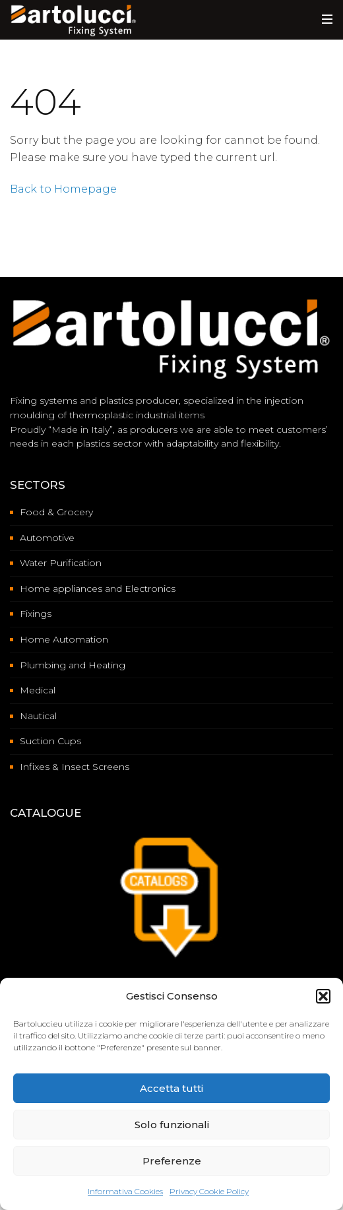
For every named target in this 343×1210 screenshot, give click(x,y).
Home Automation (64, 639)
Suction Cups (50, 741)
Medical (37, 690)
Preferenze (171, 1161)
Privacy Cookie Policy (209, 1191)
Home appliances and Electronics (97, 588)
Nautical (38, 716)
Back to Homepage (63, 189)
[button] (323, 996)
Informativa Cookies (125, 1191)
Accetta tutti (171, 1088)
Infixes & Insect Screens (74, 767)
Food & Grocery (56, 512)
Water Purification (61, 563)
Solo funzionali (172, 1124)
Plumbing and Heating (72, 665)
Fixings (35, 614)
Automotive (47, 538)
